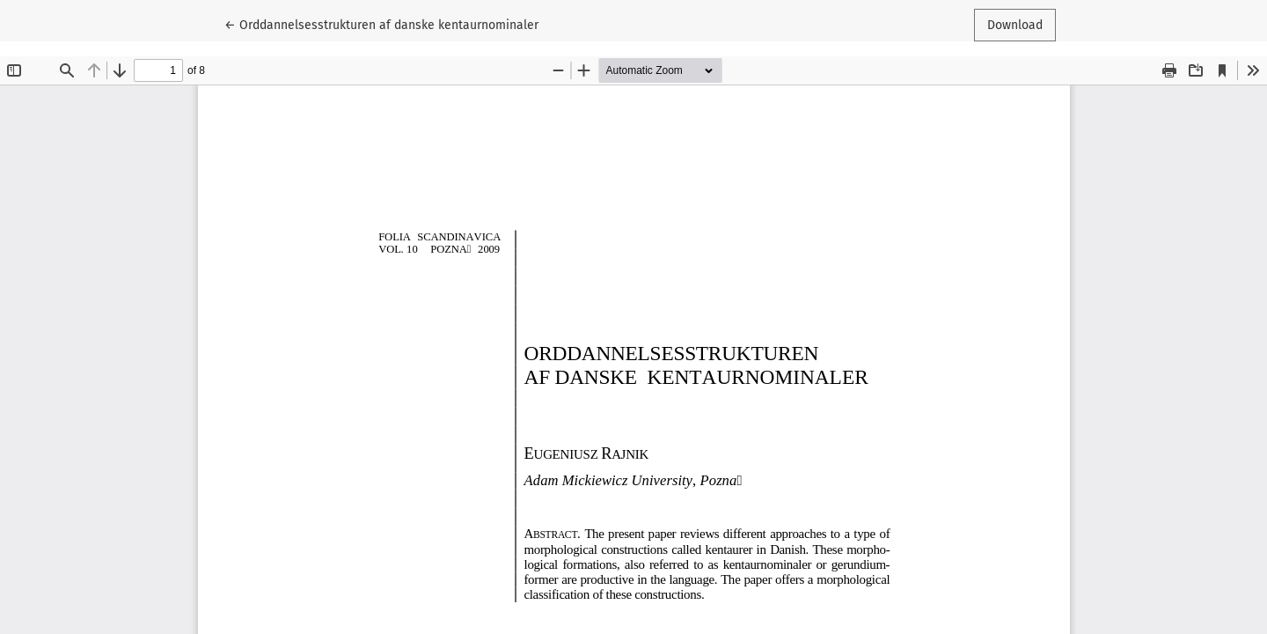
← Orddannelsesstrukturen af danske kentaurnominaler (381, 24)
